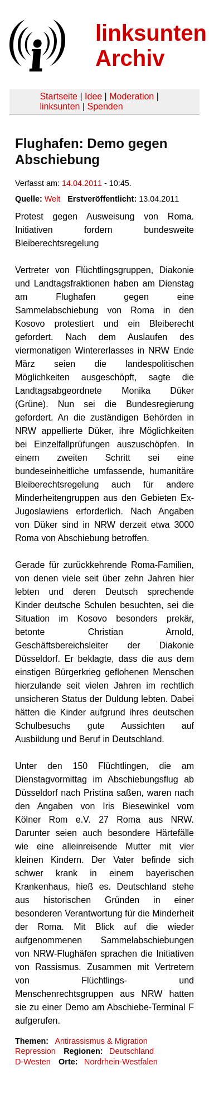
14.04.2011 (82, 183)
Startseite (58, 96)
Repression (35, 1051)
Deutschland (131, 1051)
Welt (53, 198)
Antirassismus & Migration (101, 1041)
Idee (93, 96)
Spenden (105, 106)
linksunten (60, 106)
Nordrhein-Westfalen (121, 1061)
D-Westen (33, 1061)
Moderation (131, 96)
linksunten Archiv (151, 45)
